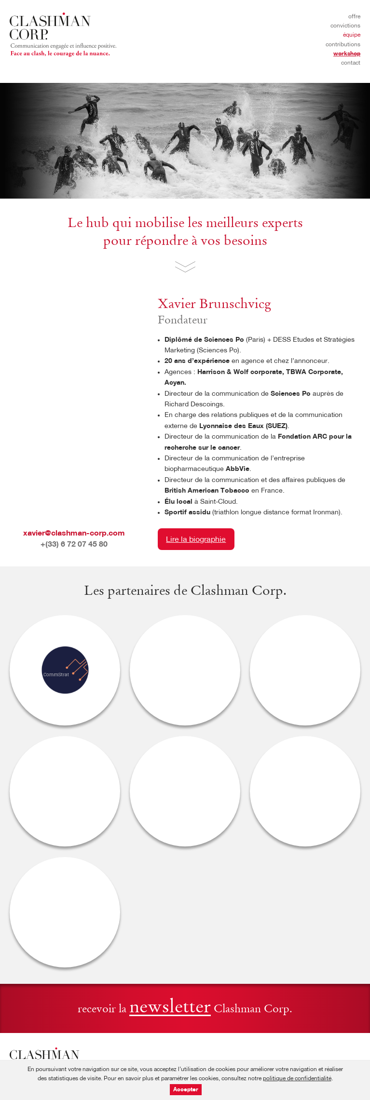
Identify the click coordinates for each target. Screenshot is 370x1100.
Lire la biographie (196, 540)
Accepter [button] (185, 1090)
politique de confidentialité (297, 1079)
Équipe (351, 35)
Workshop (346, 54)
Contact (350, 63)
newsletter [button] (170, 1008)
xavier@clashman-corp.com (74, 533)
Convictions (345, 26)
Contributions (343, 45)
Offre (354, 17)
